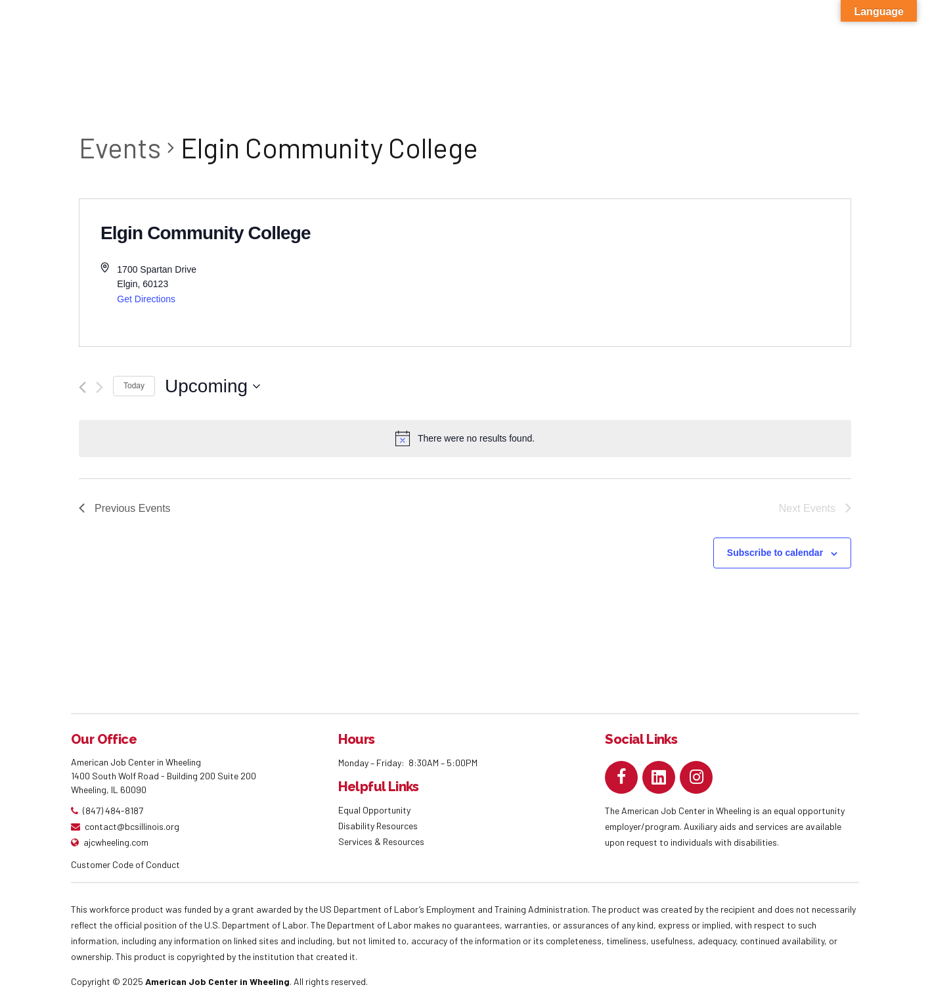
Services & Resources (381, 841)
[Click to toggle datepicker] (212, 386)
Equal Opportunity (375, 809)
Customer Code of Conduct (125, 864)
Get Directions (146, 299)
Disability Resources (378, 825)
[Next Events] (99, 387)
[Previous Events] (82, 387)
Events (120, 147)
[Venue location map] (658, 272)
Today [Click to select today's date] (133, 385)
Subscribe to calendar (775, 552)
